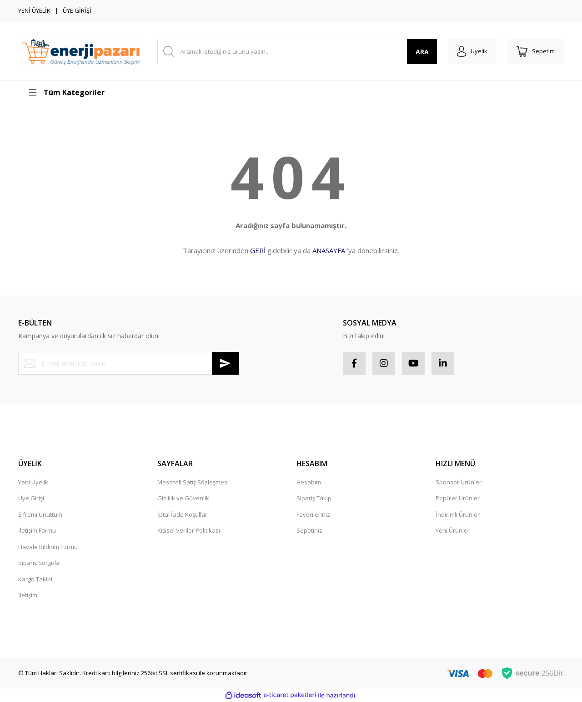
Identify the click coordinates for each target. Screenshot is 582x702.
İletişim (27, 595)
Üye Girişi (31, 498)
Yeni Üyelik (33, 482)
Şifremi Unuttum (40, 514)
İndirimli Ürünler (458, 514)
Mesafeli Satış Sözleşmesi (193, 482)
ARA (422, 51)
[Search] (297, 51)
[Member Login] (472, 51)
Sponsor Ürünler (459, 482)
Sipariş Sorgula (39, 563)
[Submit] (225, 363)
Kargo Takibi (35, 579)
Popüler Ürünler (458, 498)
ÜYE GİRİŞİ (77, 10)
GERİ (258, 250)
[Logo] (80, 51)
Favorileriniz (313, 514)
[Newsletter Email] (128, 363)
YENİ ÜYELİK (34, 10)
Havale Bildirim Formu (48, 547)
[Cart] (535, 51)
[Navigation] (82, 92)
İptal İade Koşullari (183, 514)
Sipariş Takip (313, 498)
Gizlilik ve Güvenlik (183, 498)
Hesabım (308, 482)
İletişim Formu (37, 530)
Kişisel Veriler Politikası (188, 530)
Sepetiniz (309, 530)
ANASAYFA (328, 250)
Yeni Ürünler (453, 530)
